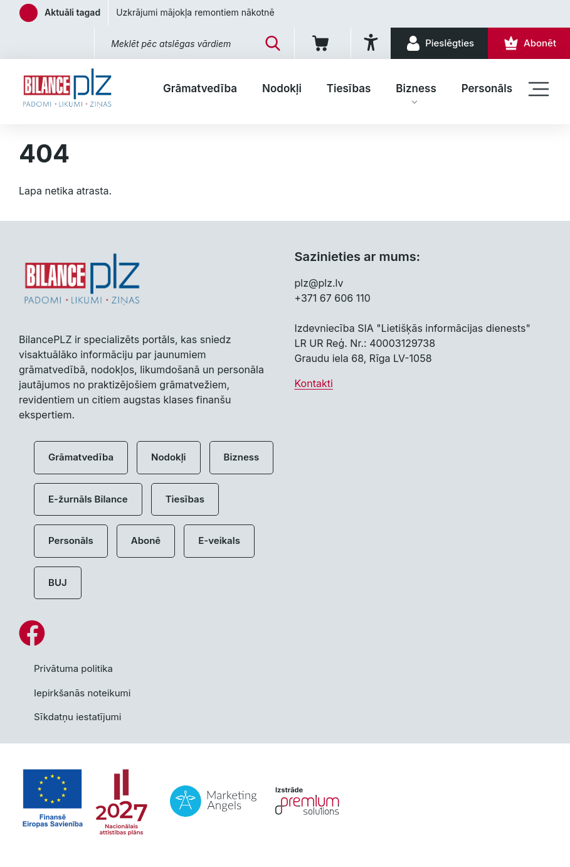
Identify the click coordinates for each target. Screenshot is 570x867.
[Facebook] (285, 633)
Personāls (487, 88)
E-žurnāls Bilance (88, 499)
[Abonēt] (529, 43)
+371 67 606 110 (333, 298)
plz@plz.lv (319, 283)
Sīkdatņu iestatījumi (77, 717)
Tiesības (349, 88)
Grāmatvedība (200, 88)
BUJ (57, 582)
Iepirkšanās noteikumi (82, 693)
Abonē (146, 540)
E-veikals (219, 540)
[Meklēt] (272, 43)
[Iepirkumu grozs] (322, 43)
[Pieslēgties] (439, 43)
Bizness (416, 88)
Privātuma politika (73, 668)
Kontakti (314, 383)
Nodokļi (282, 88)
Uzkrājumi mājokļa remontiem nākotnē (195, 12)
